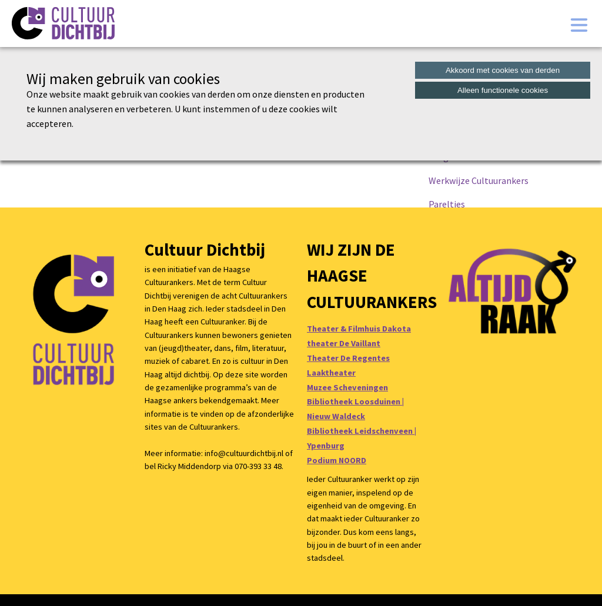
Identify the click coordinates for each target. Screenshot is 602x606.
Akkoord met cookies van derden (503, 70)
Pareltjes (447, 204)
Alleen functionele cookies (502, 90)
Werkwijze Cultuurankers (479, 180)
